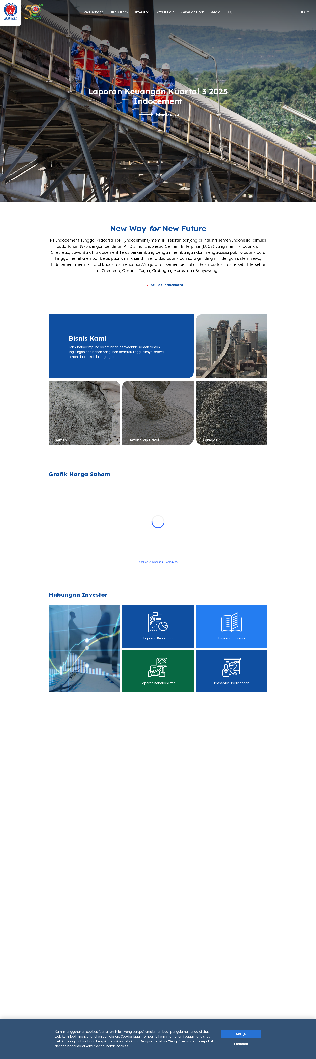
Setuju (241, 1034)
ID (303, 12)
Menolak (241, 1044)
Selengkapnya (159, 114)
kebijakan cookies (109, 1041)
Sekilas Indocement (159, 285)
